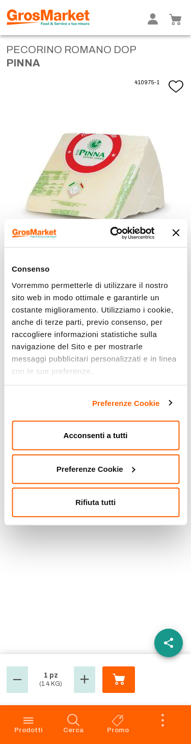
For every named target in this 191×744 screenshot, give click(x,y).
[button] (17, 679)
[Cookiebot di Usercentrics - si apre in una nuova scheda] (115, 232)
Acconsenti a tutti (96, 435)
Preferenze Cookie (126, 402)
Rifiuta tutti (95, 502)
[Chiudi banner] (175, 232)
